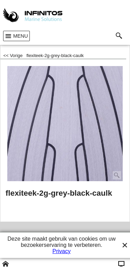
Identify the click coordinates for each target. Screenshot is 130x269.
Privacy (61, 251)
